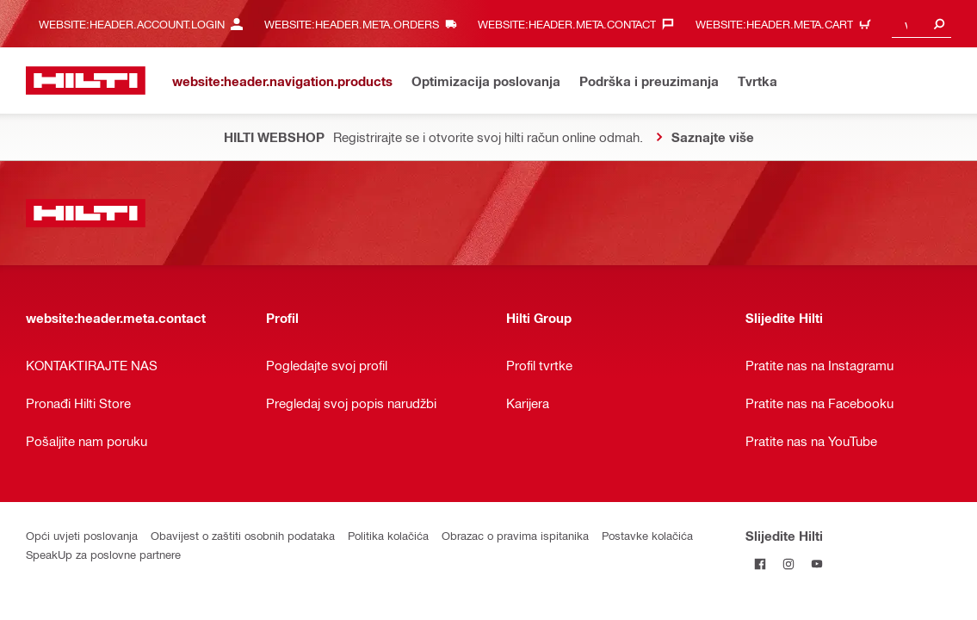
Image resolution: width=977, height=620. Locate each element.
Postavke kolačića (647, 535)
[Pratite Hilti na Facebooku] (759, 563)
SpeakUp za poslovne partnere (103, 554)
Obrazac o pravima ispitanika (515, 535)
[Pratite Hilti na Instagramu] (788, 563)
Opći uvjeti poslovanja (82, 535)
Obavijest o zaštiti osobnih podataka (243, 535)
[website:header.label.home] (85, 80)
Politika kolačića (388, 535)
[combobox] (921, 23)
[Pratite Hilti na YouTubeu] (816, 563)
